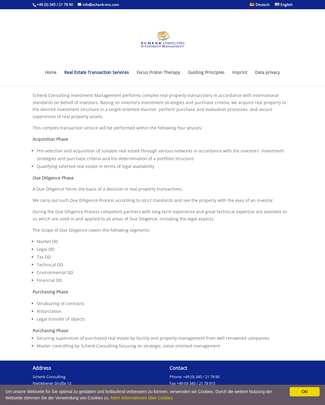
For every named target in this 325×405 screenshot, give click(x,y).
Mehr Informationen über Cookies (142, 397)
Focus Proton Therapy (158, 72)
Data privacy (267, 72)
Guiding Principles (206, 72)
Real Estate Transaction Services (96, 72)
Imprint (239, 72)
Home (51, 72)
